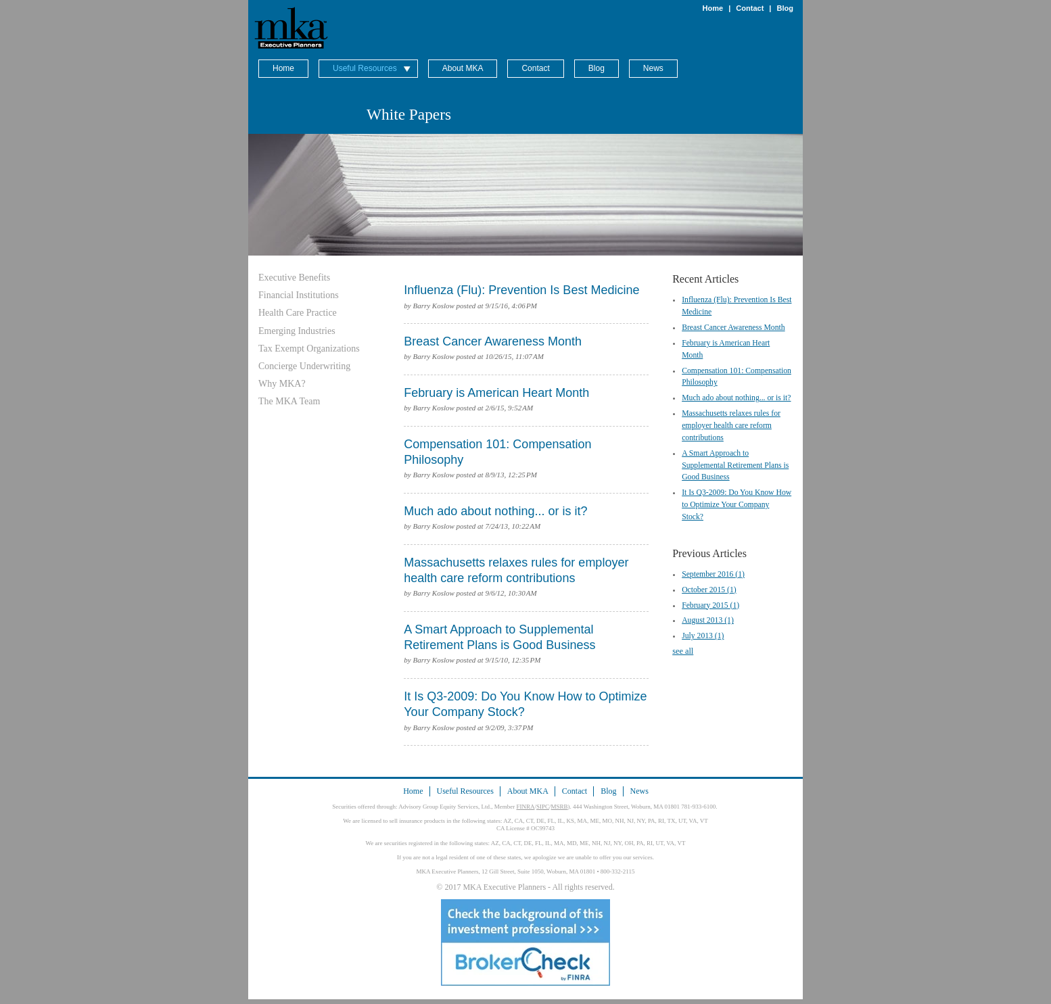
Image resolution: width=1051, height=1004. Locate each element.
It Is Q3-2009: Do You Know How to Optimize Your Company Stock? (736, 504)
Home (713, 8)
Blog (785, 8)
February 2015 (710, 605)
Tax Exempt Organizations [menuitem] (309, 348)
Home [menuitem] (283, 68)
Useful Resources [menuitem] (365, 68)
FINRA (525, 806)
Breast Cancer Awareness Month (733, 327)
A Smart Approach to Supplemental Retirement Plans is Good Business (735, 465)
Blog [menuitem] (596, 68)
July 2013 (703, 635)
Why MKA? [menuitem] (282, 384)
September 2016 (713, 574)
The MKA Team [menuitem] (289, 401)
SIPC (542, 806)
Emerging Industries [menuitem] (296, 331)
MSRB (559, 806)
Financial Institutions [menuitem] (298, 295)
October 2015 (709, 589)
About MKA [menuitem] (463, 68)
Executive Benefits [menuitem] (294, 277)
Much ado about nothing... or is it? (736, 397)
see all (682, 651)
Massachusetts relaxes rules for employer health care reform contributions (731, 425)
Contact (750, 8)
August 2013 (708, 620)
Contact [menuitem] (535, 68)
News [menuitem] (653, 68)
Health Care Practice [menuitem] (297, 313)
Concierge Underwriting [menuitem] (304, 366)
